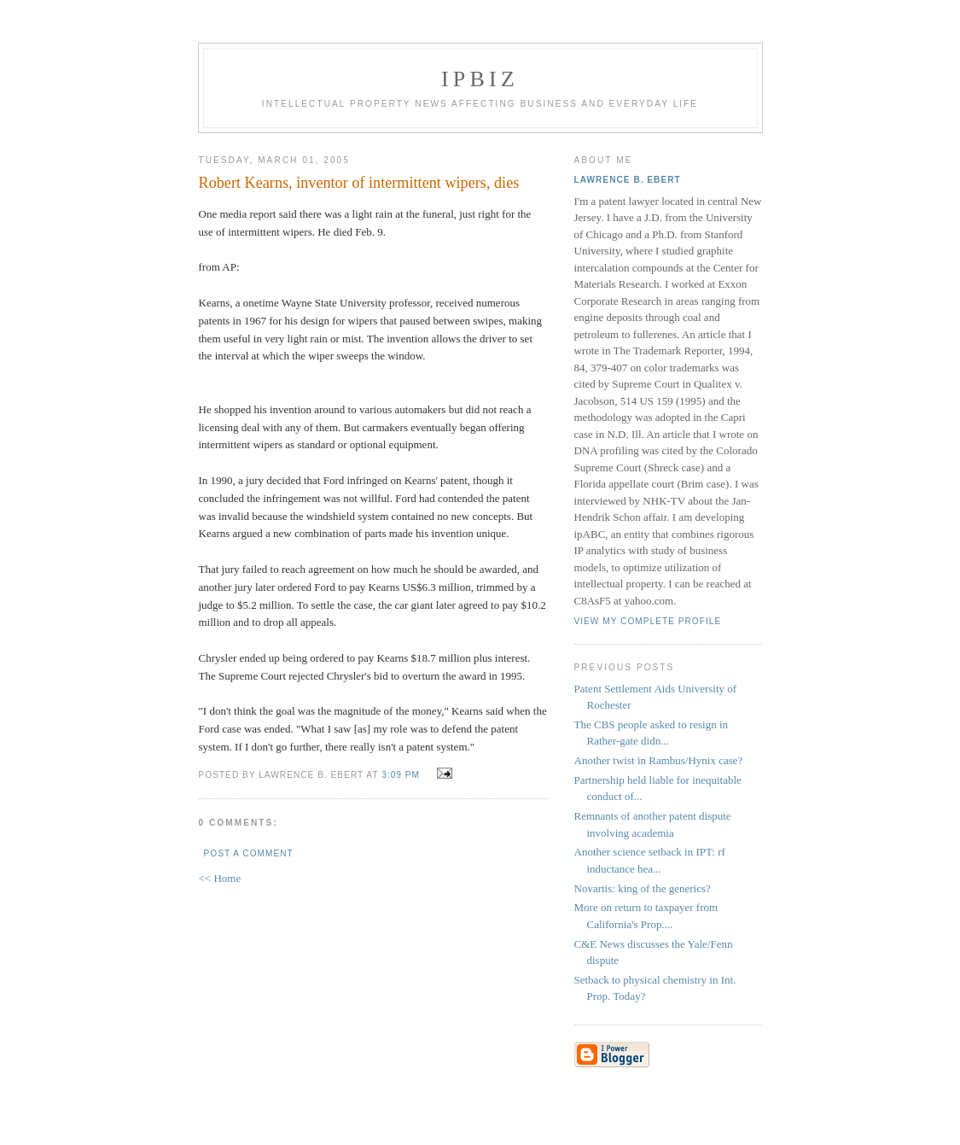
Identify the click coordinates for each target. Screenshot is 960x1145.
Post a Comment (249, 853)
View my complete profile (648, 621)
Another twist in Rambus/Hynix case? (658, 760)
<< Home (220, 878)
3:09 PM (400, 775)
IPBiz (480, 79)
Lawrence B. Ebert (627, 179)
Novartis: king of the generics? (642, 888)
